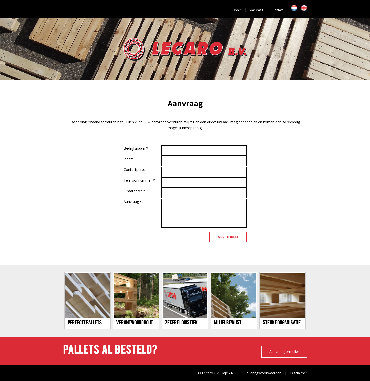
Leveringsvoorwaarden (263, 373)
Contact (277, 10)
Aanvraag (256, 10)
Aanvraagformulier (284, 351)
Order (236, 10)
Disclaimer (298, 373)
